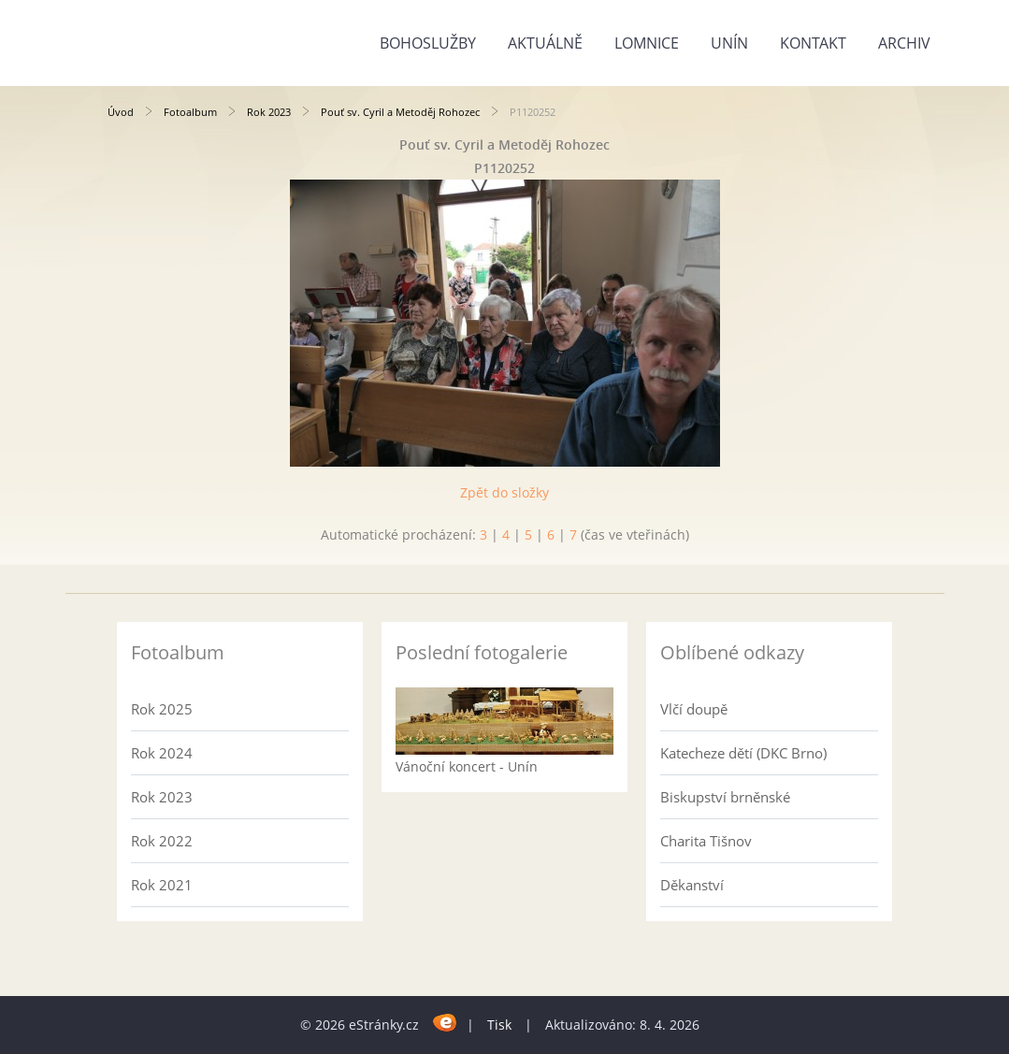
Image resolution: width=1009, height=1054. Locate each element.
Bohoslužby (428, 43)
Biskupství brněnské (725, 796)
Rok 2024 (162, 753)
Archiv (904, 43)
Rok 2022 (162, 840)
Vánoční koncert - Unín (467, 766)
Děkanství (692, 884)
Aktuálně (545, 43)
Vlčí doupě (694, 709)
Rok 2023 (269, 112)
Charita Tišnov (706, 840)
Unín (729, 43)
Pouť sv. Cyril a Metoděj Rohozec (400, 112)
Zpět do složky (504, 492)
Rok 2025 (162, 709)
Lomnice (646, 43)
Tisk (499, 1024)
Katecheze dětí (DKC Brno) (743, 753)
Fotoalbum (190, 112)
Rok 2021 (162, 884)
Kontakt (813, 43)
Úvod (121, 112)
